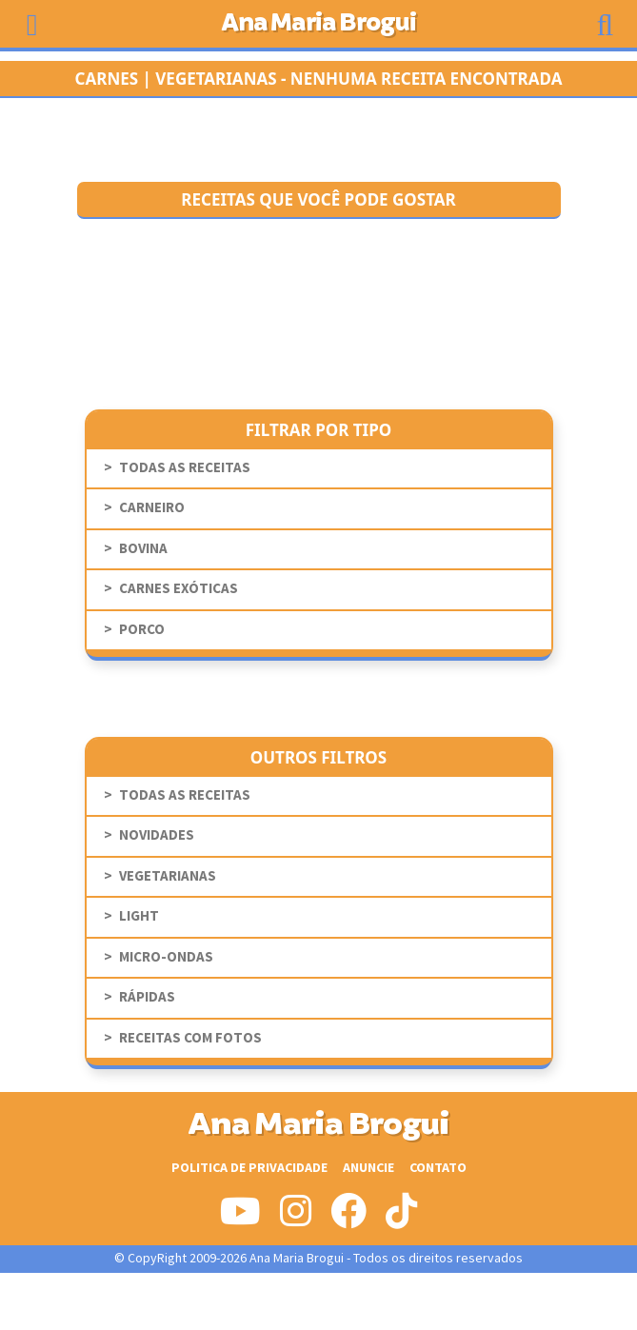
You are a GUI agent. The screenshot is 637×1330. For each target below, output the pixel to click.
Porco (142, 630)
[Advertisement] (319, 1301)
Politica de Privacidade (249, 1168)
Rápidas (147, 997)
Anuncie (368, 1168)
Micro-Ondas (166, 957)
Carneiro (152, 508)
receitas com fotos (190, 1038)
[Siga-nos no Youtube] (240, 1218)
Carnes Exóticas (178, 589)
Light (139, 916)
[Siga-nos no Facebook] (348, 1218)
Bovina (143, 549)
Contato (438, 1168)
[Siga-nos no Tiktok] (401, 1218)
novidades (156, 835)
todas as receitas (184, 468)
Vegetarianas (167, 876)
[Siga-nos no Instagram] (295, 1218)
